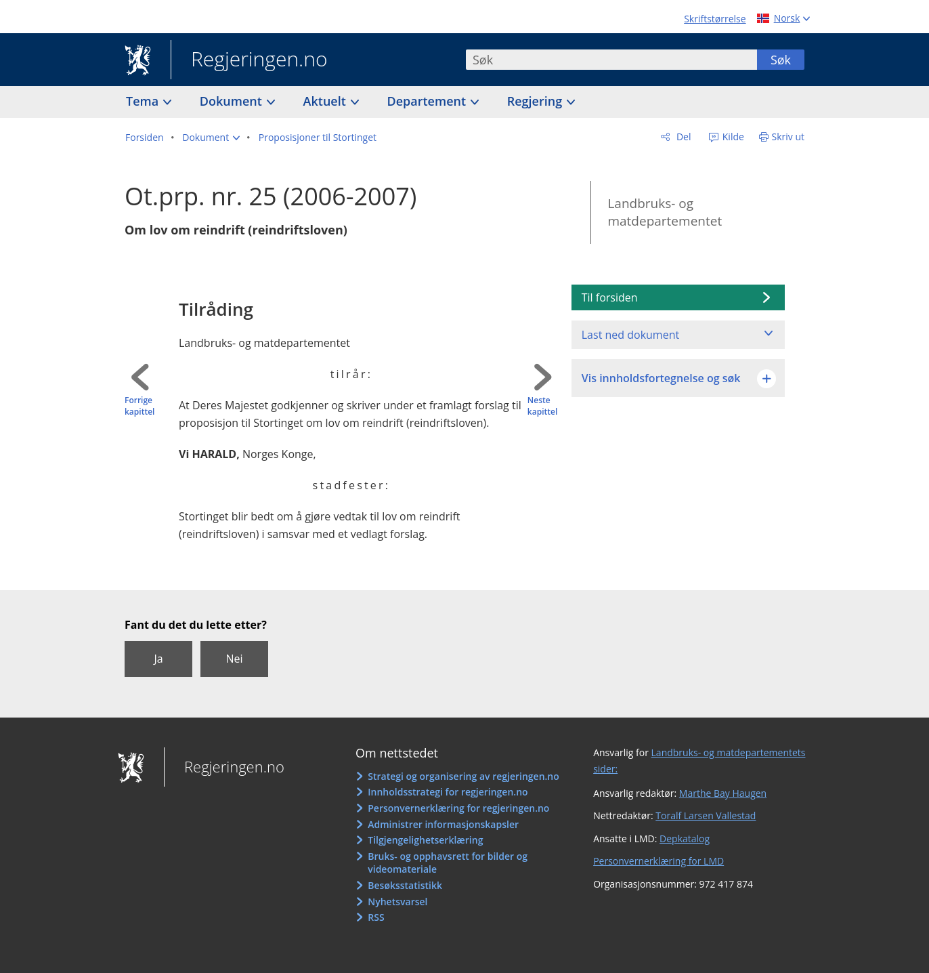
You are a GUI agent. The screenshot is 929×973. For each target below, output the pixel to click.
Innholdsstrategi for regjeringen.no (447, 791)
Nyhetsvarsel (397, 901)
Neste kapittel (542, 406)
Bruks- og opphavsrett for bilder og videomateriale (447, 863)
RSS (376, 917)
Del (682, 136)
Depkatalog (685, 838)
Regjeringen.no (249, 60)
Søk (781, 59)
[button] (211, 137)
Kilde (732, 136)
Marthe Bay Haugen (722, 793)
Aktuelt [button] (326, 101)
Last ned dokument (630, 334)
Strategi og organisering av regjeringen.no (463, 776)
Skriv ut (788, 136)
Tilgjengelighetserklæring (425, 839)
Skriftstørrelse (715, 18)
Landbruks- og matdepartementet (664, 212)
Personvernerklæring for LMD (658, 860)
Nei (233, 658)
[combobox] (611, 59)
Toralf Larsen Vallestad (705, 815)
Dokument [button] (232, 101)
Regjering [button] (536, 101)
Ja (158, 658)
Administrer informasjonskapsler (443, 824)
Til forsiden (610, 297)
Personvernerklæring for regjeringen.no (458, 808)
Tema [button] (144, 101)
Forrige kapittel (139, 406)
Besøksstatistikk (405, 885)
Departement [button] (428, 101)
